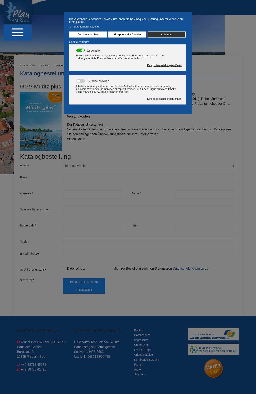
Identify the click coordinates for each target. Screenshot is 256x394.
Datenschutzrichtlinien (189, 268)
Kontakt (139, 330)
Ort (135, 225)
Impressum (141, 340)
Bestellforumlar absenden (84, 285)
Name (136, 193)
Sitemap (139, 374)
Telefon (24, 241)
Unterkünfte (141, 344)
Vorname (26, 193)
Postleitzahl (28, 225)
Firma (23, 177)
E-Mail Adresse (29, 253)
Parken (138, 364)
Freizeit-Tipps (142, 349)
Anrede (25, 165)
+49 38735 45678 (33, 364)
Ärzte (137, 369)
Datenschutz (74, 268)
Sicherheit (27, 280)
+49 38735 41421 (33, 369)
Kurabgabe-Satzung (146, 359)
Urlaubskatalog (143, 354)
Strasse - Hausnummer (35, 209)
